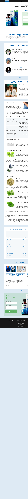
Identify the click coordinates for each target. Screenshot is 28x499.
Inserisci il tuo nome (8, 301)
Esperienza (17, 320)
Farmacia (9, 320)
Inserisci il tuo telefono (8, 305)
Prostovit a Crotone (8, 249)
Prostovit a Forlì (8, 251)
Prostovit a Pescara (8, 255)
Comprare (11, 311)
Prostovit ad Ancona (8, 244)
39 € (9, 113)
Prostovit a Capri (8, 248)
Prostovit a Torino (8, 235)
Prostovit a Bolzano (8, 246)
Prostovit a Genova (8, 237)
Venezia (21, 49)
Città (26, 320)
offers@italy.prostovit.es (21, 323)
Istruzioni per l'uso (22, 320)
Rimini (21, 67)
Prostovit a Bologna (8, 242)
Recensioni (13, 320)
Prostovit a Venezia (8, 234)
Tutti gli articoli (21, 290)
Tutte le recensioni (21, 77)
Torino (18, 58)
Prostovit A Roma (8, 241)
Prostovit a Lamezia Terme (9, 253)
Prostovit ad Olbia (8, 239)
